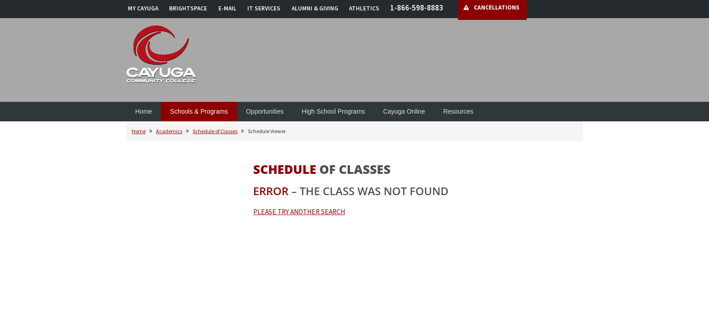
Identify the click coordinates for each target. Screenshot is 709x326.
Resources (458, 111)
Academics (169, 131)
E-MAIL (227, 8)
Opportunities (265, 111)
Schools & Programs (199, 111)
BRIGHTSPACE (188, 8)
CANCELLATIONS (497, 7)
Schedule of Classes (215, 131)
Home (143, 111)
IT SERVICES (263, 8)
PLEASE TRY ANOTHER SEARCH (299, 211)
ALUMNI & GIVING (315, 8)
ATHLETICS (364, 8)
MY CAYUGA (143, 8)
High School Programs (333, 111)
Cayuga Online (404, 111)
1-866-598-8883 (416, 8)
